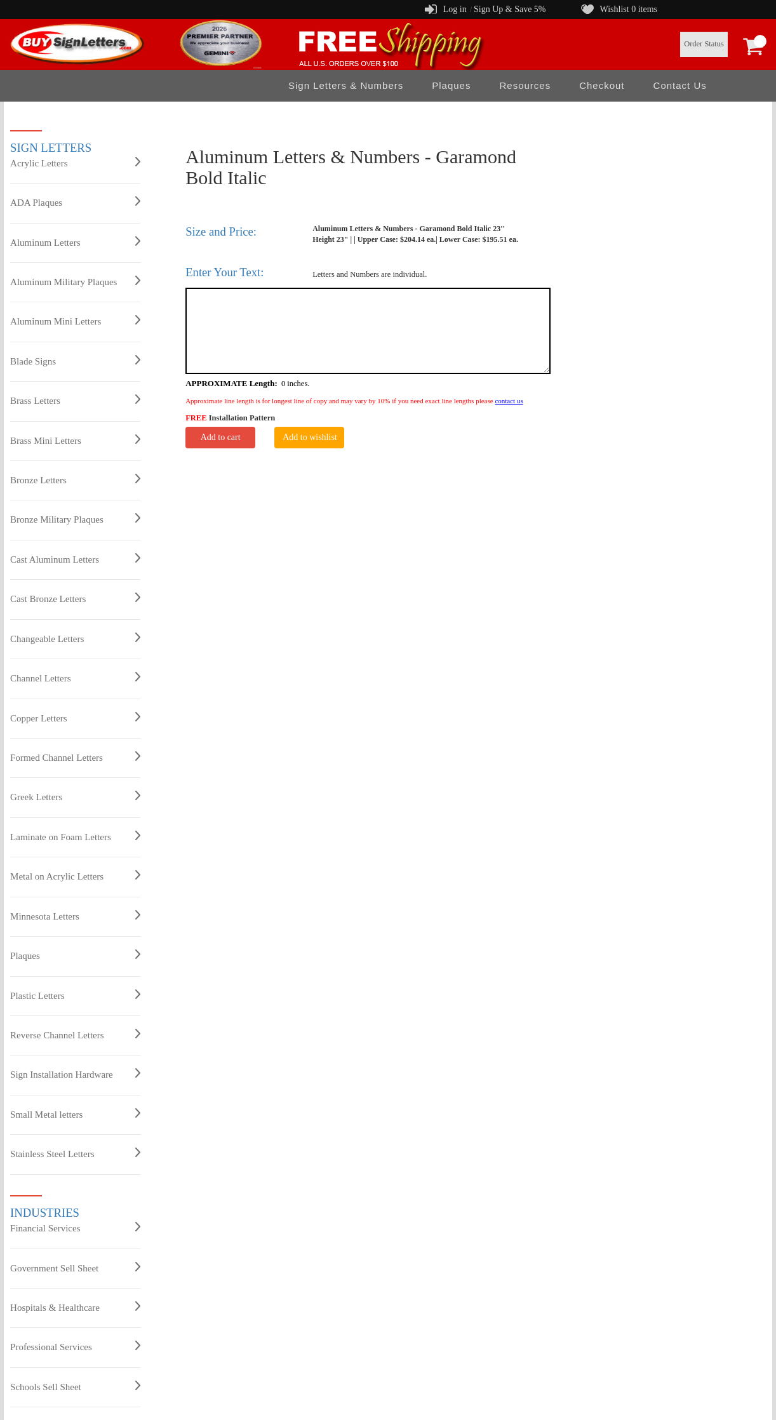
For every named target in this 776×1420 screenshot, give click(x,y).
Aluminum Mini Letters (75, 320)
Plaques (451, 85)
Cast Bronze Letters (75, 598)
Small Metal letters (75, 1114)
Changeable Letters (75, 638)
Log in (455, 9)
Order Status (704, 43)
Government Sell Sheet (75, 1267)
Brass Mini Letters (75, 440)
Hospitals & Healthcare (75, 1307)
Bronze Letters (75, 479)
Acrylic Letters (75, 162)
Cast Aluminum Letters (75, 559)
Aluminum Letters (75, 242)
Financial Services (75, 1227)
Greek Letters (75, 796)
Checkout (601, 85)
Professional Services (75, 1346)
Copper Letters (75, 717)
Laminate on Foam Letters (75, 836)
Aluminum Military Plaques (75, 281)
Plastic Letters (75, 995)
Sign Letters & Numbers (345, 85)
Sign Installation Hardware (75, 1074)
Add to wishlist (310, 437)
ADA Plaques (75, 202)
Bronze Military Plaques (75, 519)
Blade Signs (75, 360)
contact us (509, 401)
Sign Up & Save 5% (510, 9)
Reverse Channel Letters (75, 1034)
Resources (525, 85)
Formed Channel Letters (75, 757)
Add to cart (221, 437)
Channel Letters (75, 677)
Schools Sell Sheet (75, 1386)
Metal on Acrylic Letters (75, 875)
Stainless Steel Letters (75, 1153)
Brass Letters (75, 400)
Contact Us (680, 85)
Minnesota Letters (75, 915)
